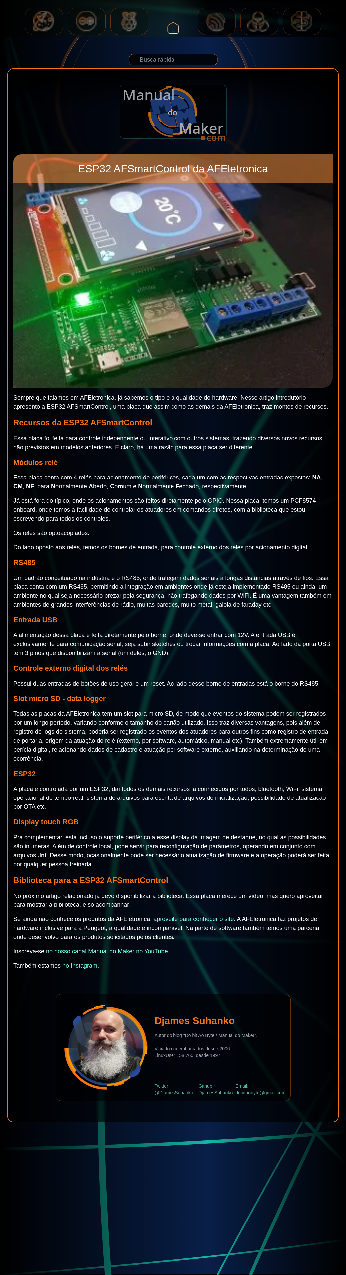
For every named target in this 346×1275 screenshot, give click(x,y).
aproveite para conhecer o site (193, 919)
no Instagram (79, 965)
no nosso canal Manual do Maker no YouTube (107, 951)
